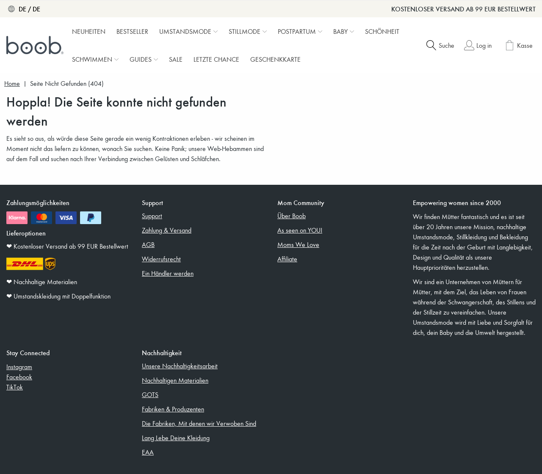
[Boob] (36, 45)
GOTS (150, 394)
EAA (148, 452)
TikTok (14, 387)
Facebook (19, 377)
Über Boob (291, 215)
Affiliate (287, 259)
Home (12, 83)
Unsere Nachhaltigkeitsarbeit (180, 366)
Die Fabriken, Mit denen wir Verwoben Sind (199, 423)
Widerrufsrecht (161, 259)
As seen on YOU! (299, 230)
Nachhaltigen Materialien (175, 380)
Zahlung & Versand (166, 230)
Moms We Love (298, 244)
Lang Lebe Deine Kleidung (176, 437)
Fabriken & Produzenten (173, 409)
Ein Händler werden (168, 273)
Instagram (19, 366)
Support (152, 215)
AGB (148, 244)
